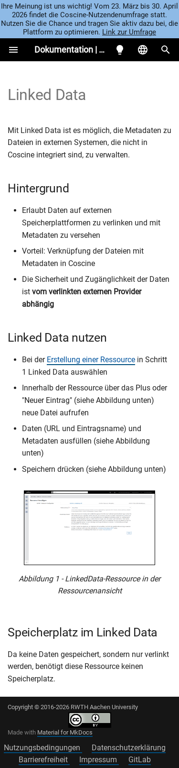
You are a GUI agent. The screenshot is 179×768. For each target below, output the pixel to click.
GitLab (139, 759)
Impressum (99, 759)
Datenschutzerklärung (129, 747)
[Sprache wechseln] (142, 49)
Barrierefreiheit (44, 759)
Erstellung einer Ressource (91, 359)
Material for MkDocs (65, 732)
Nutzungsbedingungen (43, 747)
